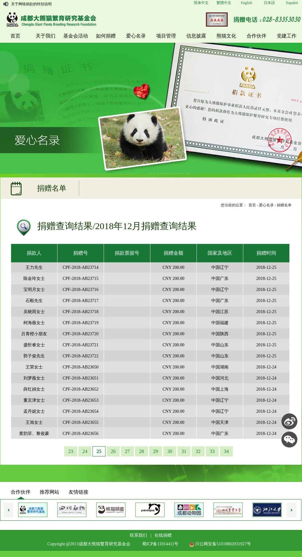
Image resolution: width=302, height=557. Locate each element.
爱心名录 (136, 35)
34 (226, 451)
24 (84, 451)
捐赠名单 (284, 205)
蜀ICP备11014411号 (160, 544)
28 (141, 451)
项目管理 (166, 35)
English (246, 3)
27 (127, 451)
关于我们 (45, 35)
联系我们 (138, 535)
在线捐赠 (163, 535)
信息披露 (196, 35)
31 (183, 451)
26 (113, 451)
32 (198, 451)
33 (212, 451)
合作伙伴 (256, 35)
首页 (15, 35)
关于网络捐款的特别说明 (31, 4)
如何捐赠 (106, 35)
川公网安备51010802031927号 (220, 544)
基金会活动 (75, 35)
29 (155, 451)
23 (70, 451)
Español (292, 3)
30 (169, 451)
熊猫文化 (226, 35)
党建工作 (286, 35)
